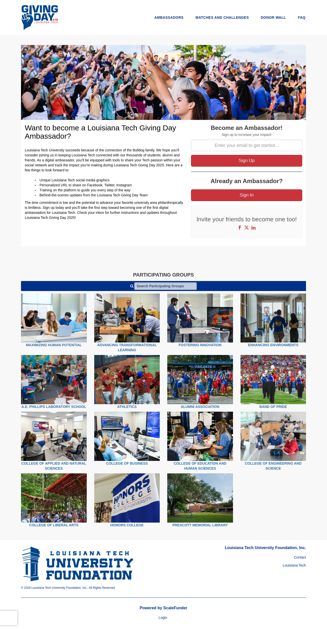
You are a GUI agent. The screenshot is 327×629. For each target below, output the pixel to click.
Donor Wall (273, 17)
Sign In (247, 195)
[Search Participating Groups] (165, 286)
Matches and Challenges (222, 17)
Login (162, 618)
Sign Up (246, 160)
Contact (300, 557)
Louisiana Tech (294, 565)
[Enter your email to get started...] (246, 145)
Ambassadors (169, 17)
